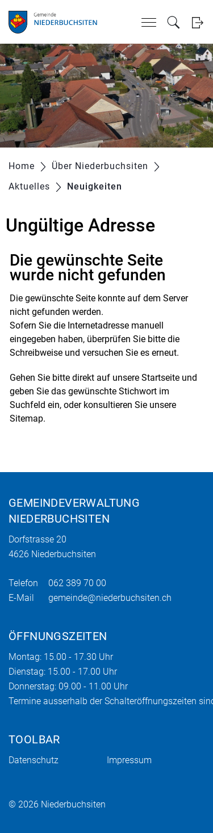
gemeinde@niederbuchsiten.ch (110, 597)
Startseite (160, 377)
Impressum (129, 760)
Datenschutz (34, 760)
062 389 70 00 (77, 583)
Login (197, 22)
